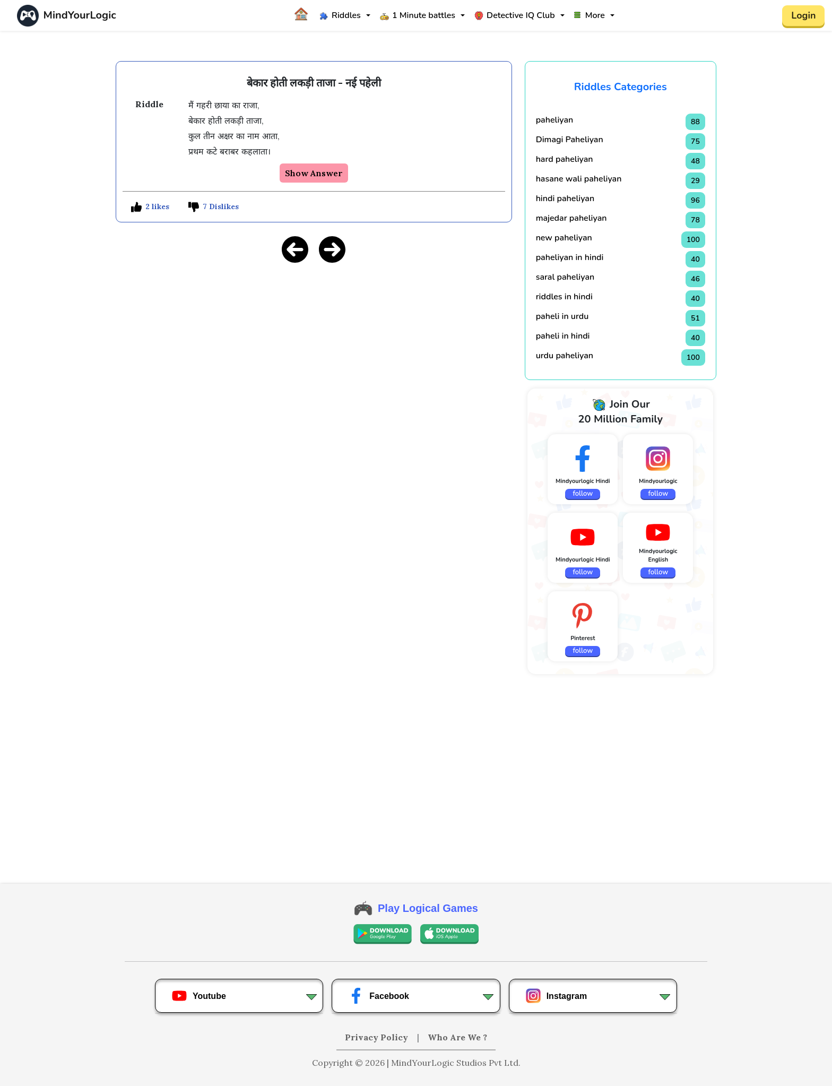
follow (583, 493)
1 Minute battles (417, 15)
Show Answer (314, 173)
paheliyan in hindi (570, 257)
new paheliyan (564, 238)
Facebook (378, 996)
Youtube (198, 996)
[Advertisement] (314, 346)
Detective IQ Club (514, 15)
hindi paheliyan (565, 198)
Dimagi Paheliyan (569, 139)
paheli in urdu (562, 316)
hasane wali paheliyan (579, 179)
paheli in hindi (563, 336)
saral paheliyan (565, 277)
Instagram (556, 996)
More (589, 15)
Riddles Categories (620, 87)
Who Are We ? (457, 1037)
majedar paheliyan (571, 218)
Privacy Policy (377, 1037)
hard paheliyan (564, 159)
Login (803, 15)
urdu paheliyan (564, 355)
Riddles (340, 15)
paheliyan (555, 120)
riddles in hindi (564, 297)
